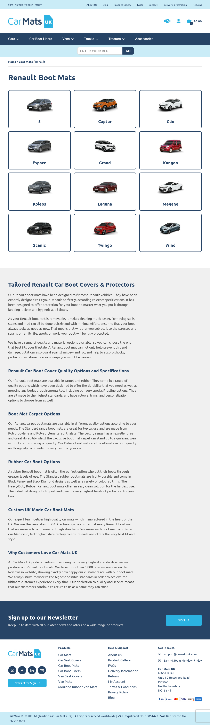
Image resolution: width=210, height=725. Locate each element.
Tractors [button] (116, 39)
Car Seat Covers (69, 660)
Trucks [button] (91, 39)
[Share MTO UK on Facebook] (22, 670)
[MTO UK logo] (30, 654)
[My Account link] (178, 21)
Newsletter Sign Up (27, 683)
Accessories (144, 39)
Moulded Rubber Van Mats (77, 687)
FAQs (140, 4)
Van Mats (65, 681)
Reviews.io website (22, 572)
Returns (197, 4)
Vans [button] (68, 39)
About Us (92, 4)
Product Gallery (122, 4)
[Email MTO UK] (42, 670)
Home (12, 61)
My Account (116, 681)
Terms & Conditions (122, 687)
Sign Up (183, 620)
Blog (105, 4)
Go (128, 51)
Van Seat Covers (70, 676)
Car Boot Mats (68, 665)
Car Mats (64, 655)
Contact (153, 4)
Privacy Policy (118, 692)
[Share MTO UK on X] (12, 670)
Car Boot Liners (40, 39)
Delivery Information (175, 4)
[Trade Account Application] (167, 21)
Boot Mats (25, 61)
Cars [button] (13, 39)
